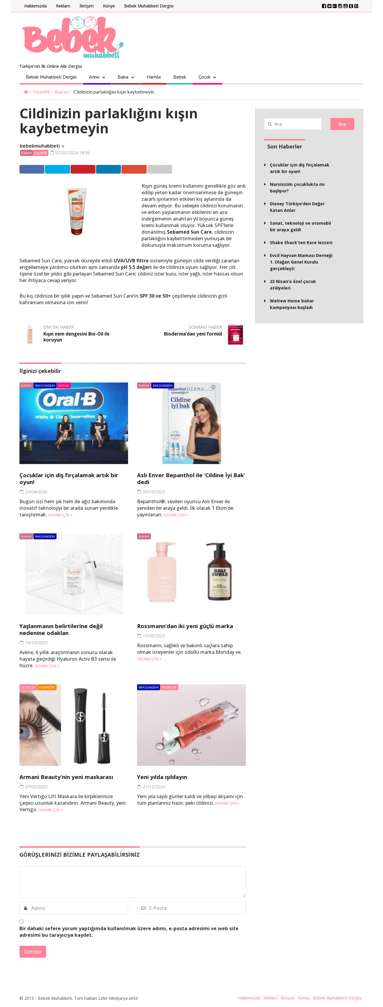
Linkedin (125, 170)
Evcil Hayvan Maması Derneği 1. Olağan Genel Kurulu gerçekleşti (301, 261)
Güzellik (41, 91)
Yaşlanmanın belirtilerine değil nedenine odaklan (68, 629)
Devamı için (60, 515)
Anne (94, 77)
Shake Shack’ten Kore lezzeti (301, 242)
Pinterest (94, 170)
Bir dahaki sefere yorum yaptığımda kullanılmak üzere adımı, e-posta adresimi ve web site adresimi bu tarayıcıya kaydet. (128, 932)
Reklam (63, 6)
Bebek (179, 77)
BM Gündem (45, 386)
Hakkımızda (35, 6)
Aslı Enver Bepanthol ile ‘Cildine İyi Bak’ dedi (190, 479)
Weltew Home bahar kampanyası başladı (292, 304)
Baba (123, 77)
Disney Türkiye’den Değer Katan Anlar (297, 207)
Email (185, 170)
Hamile (154, 77)
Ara (342, 124)
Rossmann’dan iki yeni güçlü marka (181, 629)
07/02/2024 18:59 (72, 153)
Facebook (33, 170)
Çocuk (204, 77)
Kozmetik (46, 688)
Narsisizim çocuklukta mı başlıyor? (297, 187)
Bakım (62, 91)
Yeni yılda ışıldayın (166, 777)
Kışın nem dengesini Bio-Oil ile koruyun (76, 337)
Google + (156, 170)
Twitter (63, 170)
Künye (109, 6)
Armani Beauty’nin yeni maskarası (73, 777)
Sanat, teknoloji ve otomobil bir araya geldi (300, 226)
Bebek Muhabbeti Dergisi (149, 6)
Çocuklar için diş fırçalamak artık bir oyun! (71, 479)
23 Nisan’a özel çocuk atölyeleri (293, 284)
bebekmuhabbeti (40, 146)
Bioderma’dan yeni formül (190, 334)
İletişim (87, 6)
